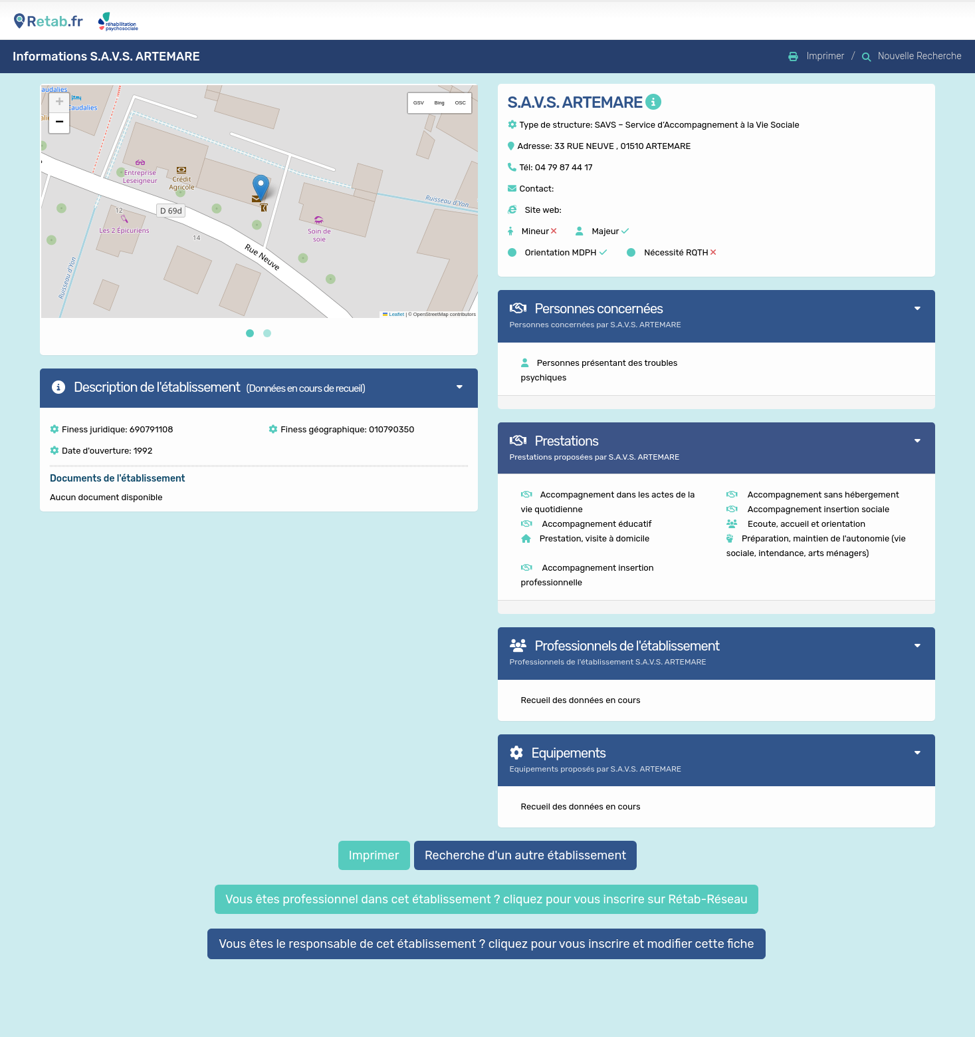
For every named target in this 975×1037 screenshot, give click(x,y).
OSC (460, 103)
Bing (440, 103)
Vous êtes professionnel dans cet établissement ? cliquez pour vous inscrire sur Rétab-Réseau (486, 899)
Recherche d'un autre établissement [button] (525, 855)
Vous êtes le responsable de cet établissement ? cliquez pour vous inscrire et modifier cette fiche (486, 944)
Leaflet (393, 314)
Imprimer (374, 855)
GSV (418, 103)
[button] (261, 188)
